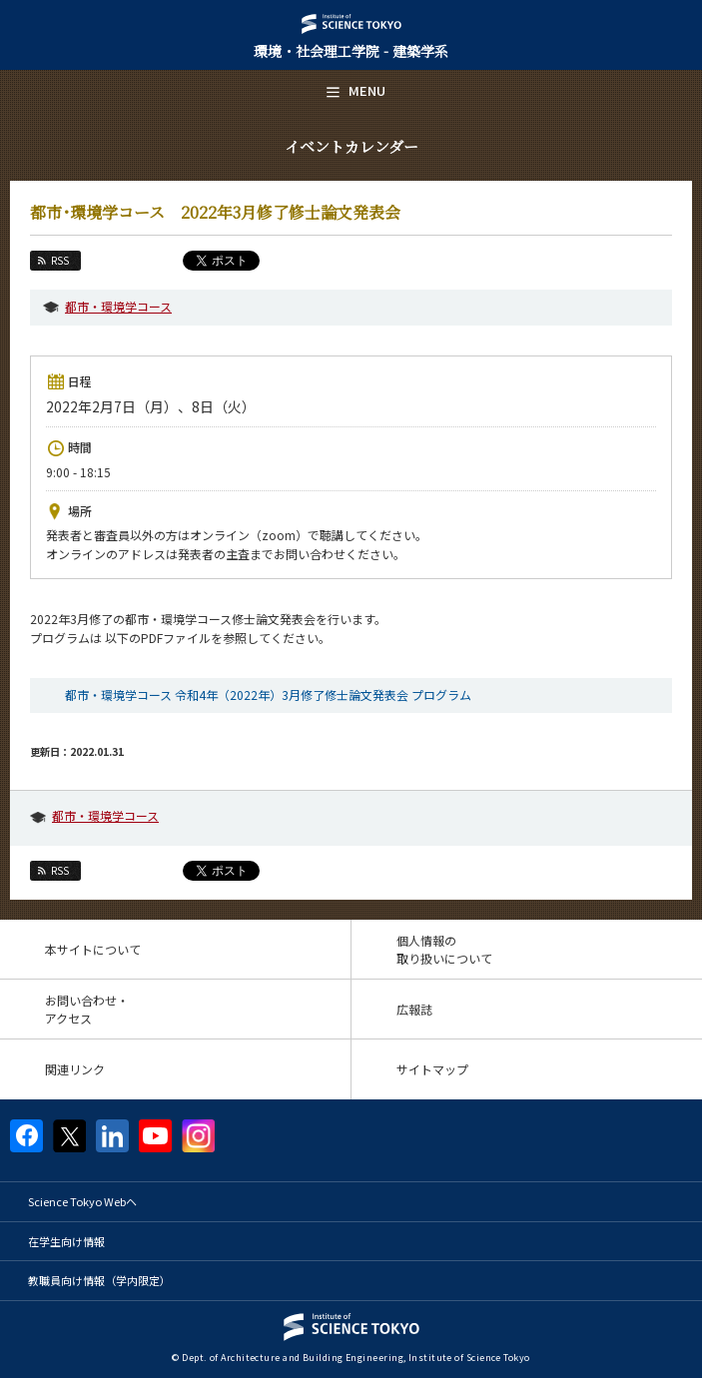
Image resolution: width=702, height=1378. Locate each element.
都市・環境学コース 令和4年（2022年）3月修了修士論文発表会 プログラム (268, 694)
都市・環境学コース (118, 306)
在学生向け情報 (66, 1241)
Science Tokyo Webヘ (82, 1201)
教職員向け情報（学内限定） (99, 1280)
